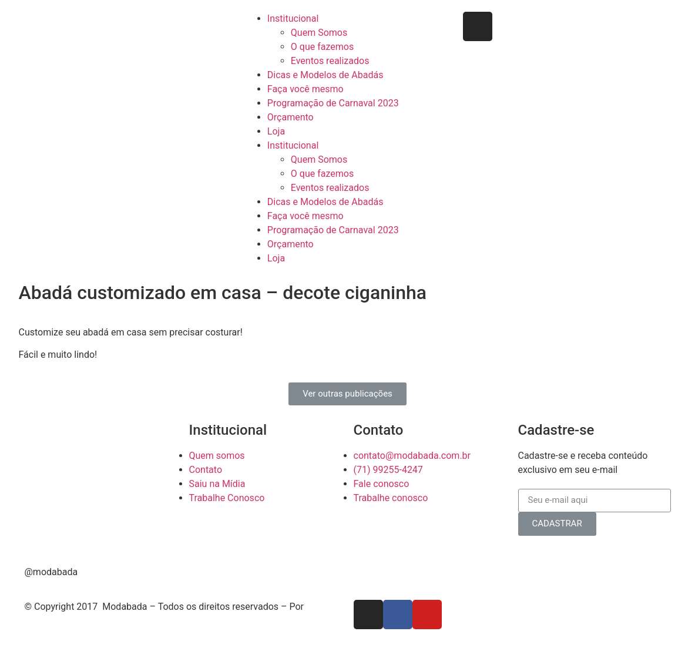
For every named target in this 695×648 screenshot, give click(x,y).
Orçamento (290, 117)
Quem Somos (319, 32)
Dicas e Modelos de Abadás (325, 74)
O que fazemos (322, 46)
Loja (276, 131)
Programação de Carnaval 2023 (333, 103)
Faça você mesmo (305, 89)
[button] (347, 393)
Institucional (292, 18)
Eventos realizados (330, 60)
